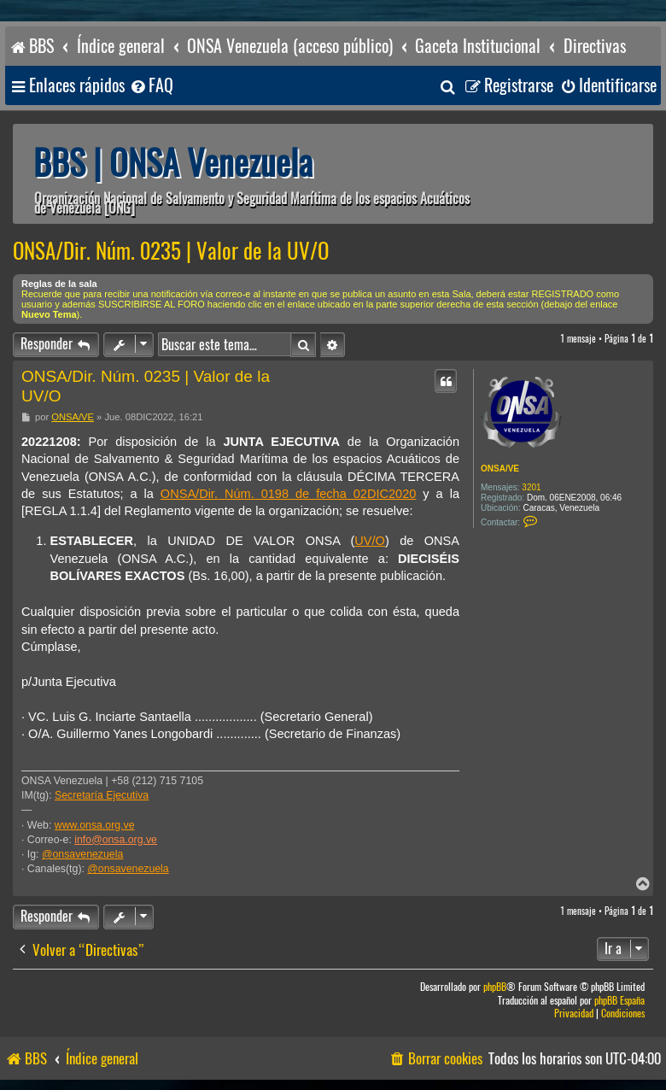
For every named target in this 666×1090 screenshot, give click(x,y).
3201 (531, 487)
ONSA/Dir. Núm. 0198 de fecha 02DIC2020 (289, 494)
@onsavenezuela (82, 854)
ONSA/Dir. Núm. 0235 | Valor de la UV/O (171, 251)
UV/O (369, 541)
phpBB (494, 987)
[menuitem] (151, 86)
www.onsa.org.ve (95, 825)
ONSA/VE (500, 468)
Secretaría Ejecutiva (102, 795)
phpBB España (619, 1000)
